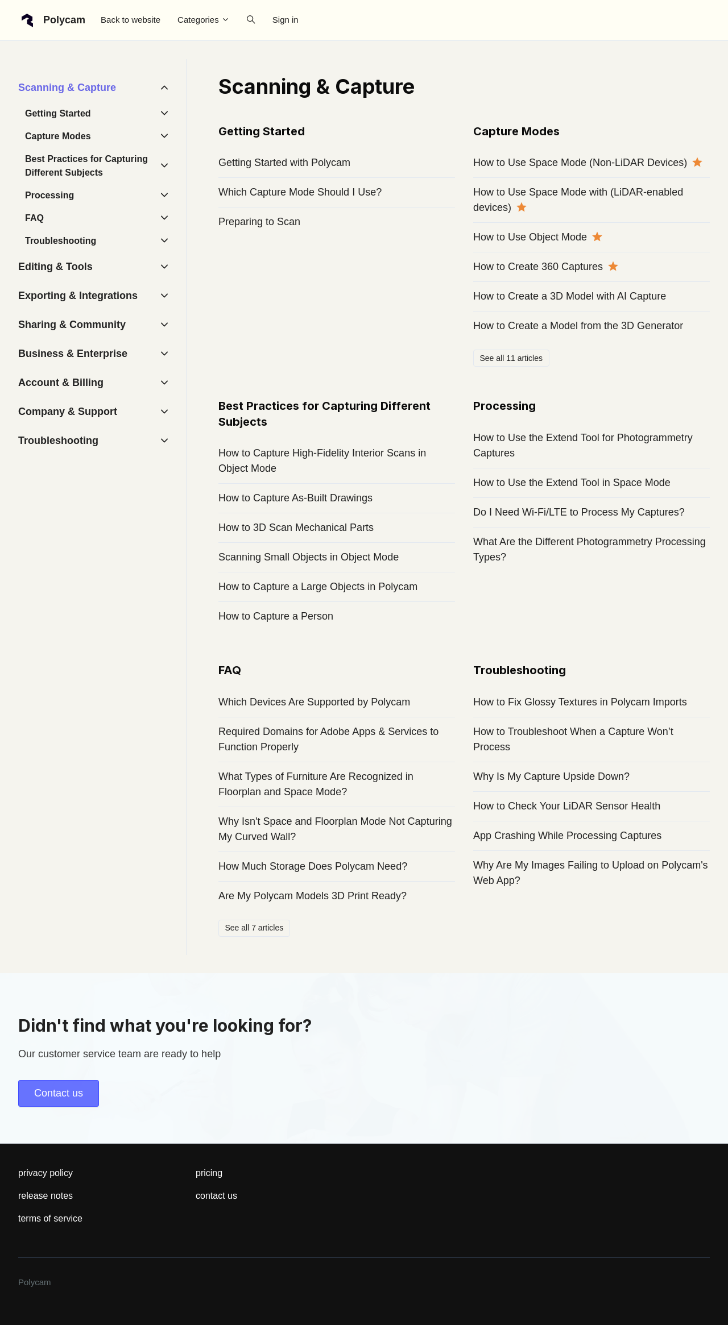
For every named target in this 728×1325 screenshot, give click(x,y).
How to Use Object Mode (530, 237)
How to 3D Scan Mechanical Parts (296, 527)
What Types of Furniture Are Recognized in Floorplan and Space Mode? (315, 784)
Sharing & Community (72, 324)
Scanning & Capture (67, 87)
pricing (209, 1173)
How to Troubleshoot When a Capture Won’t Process (573, 739)
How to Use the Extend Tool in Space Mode (572, 482)
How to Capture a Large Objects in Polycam (317, 586)
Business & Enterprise (72, 353)
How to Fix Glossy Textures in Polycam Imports (580, 702)
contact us (216, 1196)
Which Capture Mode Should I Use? (300, 192)
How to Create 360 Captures (538, 266)
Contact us (58, 1093)
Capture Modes (516, 131)
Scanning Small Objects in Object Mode (308, 557)
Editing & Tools (55, 266)
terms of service (50, 1218)
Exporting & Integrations (78, 295)
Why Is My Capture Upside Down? (551, 776)
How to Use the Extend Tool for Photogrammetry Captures (583, 445)
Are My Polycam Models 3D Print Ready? (312, 896)
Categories (203, 19)
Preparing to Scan (259, 221)
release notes (45, 1196)
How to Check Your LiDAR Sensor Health (566, 806)
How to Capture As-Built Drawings (295, 498)
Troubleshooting (519, 670)
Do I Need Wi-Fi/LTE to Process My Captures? (579, 512)
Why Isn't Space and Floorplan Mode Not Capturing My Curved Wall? (335, 829)
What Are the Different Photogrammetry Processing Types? (589, 549)
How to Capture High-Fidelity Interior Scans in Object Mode (322, 460)
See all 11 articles (511, 358)
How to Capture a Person (275, 616)
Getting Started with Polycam (284, 162)
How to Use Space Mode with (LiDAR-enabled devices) (578, 199)
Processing (504, 406)
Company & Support (67, 411)
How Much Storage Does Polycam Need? (312, 866)
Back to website (130, 19)
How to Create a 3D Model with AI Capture (569, 296)
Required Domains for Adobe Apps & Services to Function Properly (328, 739)
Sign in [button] (285, 19)
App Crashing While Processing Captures (567, 835)
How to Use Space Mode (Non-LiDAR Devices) (580, 162)
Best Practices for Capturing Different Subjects (86, 165)
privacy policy (45, 1173)
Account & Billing (61, 382)
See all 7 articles (254, 927)
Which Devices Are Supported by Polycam (314, 702)
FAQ (229, 670)
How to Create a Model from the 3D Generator (578, 325)
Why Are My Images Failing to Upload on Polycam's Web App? (590, 872)
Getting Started (261, 131)
